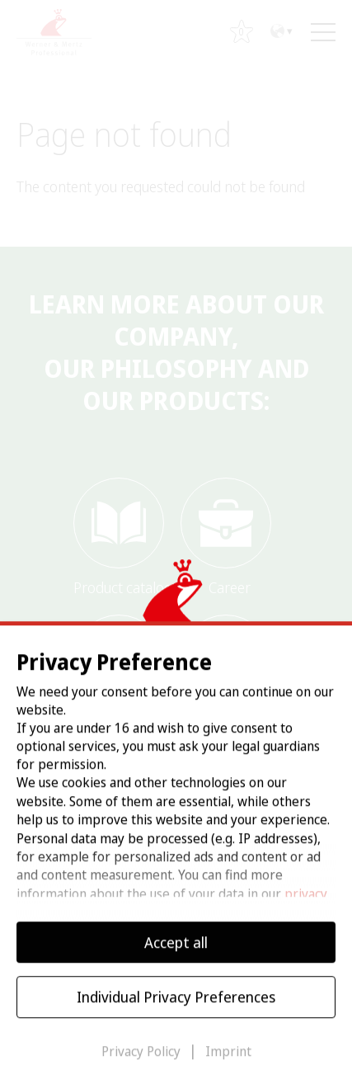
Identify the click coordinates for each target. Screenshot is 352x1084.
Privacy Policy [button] (142, 1063)
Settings (109, 900)
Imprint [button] (228, 1063)
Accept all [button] (176, 954)
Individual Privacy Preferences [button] (176, 1009)
